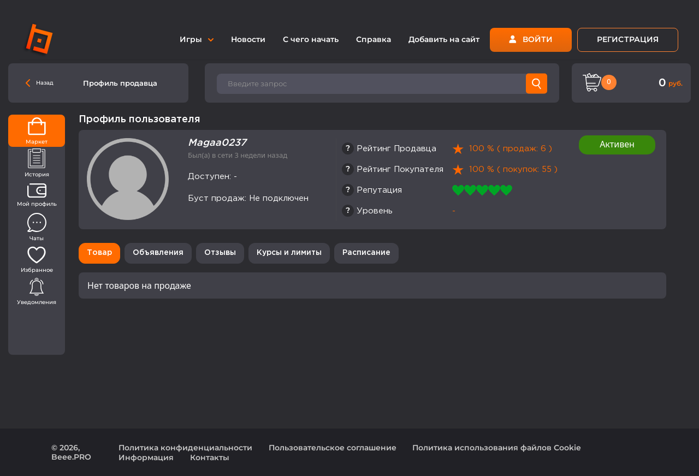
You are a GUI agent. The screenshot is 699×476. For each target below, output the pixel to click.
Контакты (209, 457)
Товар (99, 252)
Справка (373, 39)
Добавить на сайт (443, 39)
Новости (248, 39)
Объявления (158, 252)
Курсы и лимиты (289, 252)
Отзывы (220, 252)
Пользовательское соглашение (332, 448)
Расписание (366, 252)
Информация (146, 457)
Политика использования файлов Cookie (496, 448)
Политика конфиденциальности (185, 448)
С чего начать (311, 39)
